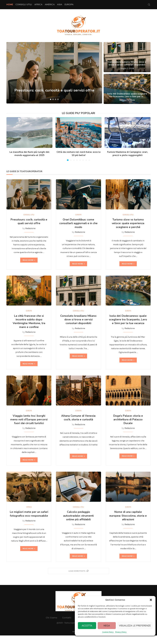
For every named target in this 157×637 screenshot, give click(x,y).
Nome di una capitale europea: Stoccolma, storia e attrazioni (128, 517)
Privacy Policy (120, 632)
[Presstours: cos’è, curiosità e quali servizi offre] (54, 72)
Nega (106, 625)
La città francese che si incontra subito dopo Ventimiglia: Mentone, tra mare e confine (29, 322)
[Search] (149, 4)
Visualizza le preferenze (135, 625)
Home (9, 4)
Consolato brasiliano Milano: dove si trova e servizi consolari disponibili (127, 63)
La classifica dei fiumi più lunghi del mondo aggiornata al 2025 (30, 153)
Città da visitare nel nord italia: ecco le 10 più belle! (79, 153)
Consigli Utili (23, 4)
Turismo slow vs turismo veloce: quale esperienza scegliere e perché (128, 223)
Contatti (66, 619)
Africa (38, 4)
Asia (59, 4)
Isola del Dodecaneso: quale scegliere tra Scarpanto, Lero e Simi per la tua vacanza (128, 320)
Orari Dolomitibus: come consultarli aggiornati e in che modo (78, 223)
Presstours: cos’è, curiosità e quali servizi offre (54, 91)
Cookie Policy (108, 632)
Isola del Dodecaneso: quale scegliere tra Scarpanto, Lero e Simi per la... (127, 95)
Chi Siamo (51, 619)
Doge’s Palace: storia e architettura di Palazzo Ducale (128, 420)
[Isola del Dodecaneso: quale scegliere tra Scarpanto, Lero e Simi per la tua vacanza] (127, 89)
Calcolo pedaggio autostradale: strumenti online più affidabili (78, 517)
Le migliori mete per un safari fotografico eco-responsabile (29, 515)
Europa (69, 4)
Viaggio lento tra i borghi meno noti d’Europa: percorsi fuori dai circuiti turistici (29, 420)
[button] (150, 599)
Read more (29, 260)
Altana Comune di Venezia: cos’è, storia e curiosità (78, 418)
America (50, 4)
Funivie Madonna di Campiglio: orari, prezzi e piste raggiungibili (127, 153)
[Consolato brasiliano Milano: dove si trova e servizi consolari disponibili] (127, 57)
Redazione (30, 228)
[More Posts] (78, 572)
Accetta (87, 625)
